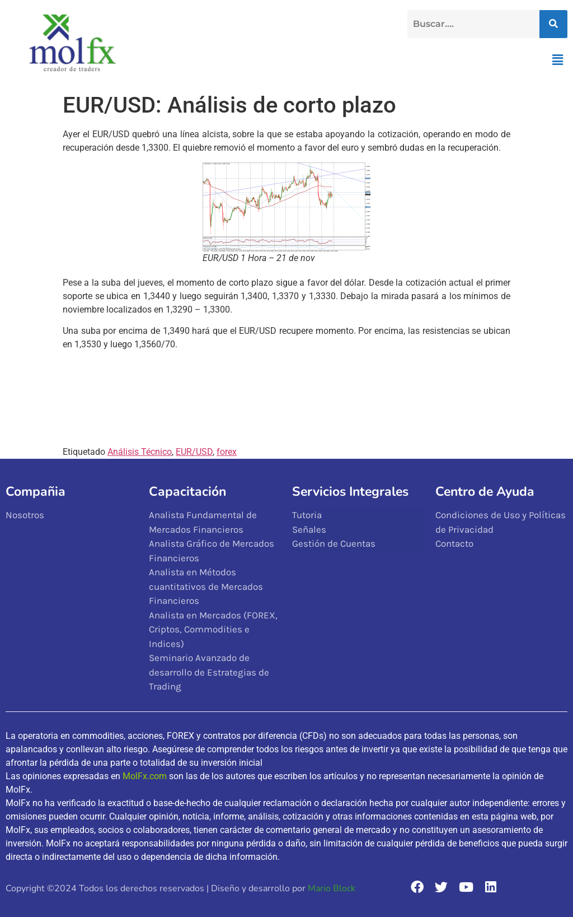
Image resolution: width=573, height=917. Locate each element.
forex (227, 451)
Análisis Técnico (139, 451)
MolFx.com (145, 776)
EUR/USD (194, 451)
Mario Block (331, 888)
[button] (557, 60)
